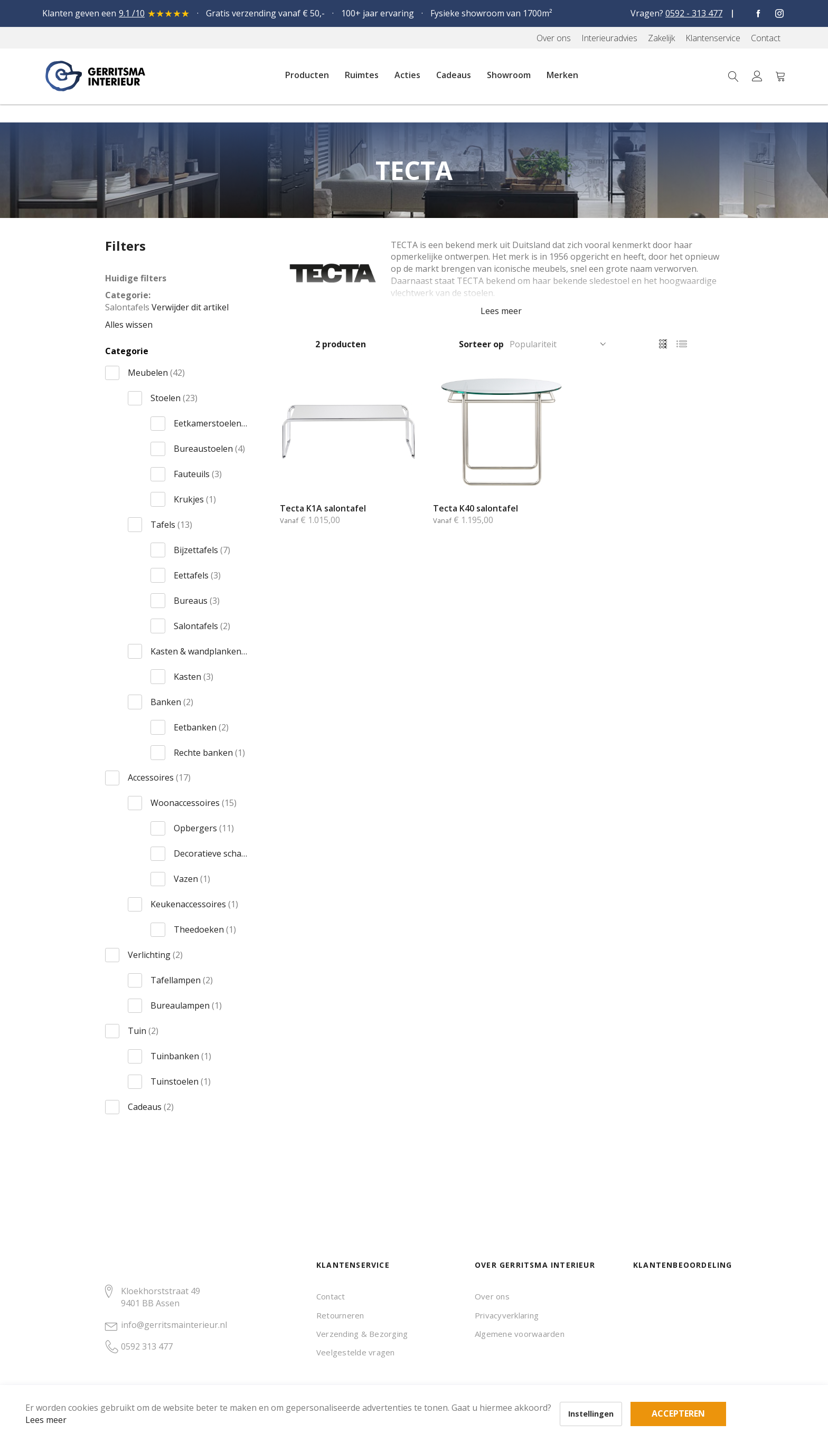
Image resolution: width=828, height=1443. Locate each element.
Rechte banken (209, 752)
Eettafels (197, 575)
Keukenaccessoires (194, 904)
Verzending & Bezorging (362, 1333)
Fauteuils (198, 474)
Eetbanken (201, 727)
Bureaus (197, 600)
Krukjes (195, 499)
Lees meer (62, 1403)
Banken (171, 702)
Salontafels (202, 626)
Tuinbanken (180, 1056)
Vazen (192, 879)
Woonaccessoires (193, 803)
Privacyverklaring (507, 1315)
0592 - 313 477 (693, 13)
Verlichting (155, 955)
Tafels (171, 524)
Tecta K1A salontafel (323, 508)
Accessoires (159, 777)
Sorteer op (481, 344)
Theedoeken (205, 929)
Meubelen (156, 372)
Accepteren (366, 1385)
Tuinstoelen (180, 1081)
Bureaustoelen (209, 448)
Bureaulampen (186, 1005)
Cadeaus (151, 1107)
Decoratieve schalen (211, 853)
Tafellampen (181, 980)
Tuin (143, 1031)
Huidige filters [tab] (135, 278)
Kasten (193, 676)
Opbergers (204, 828)
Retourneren (340, 1315)
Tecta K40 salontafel (475, 508)
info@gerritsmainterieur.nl (174, 1325)
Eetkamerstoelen (211, 423)
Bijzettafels (202, 550)
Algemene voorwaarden (519, 1333)
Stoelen (173, 398)
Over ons (492, 1296)
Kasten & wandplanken (198, 651)
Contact (330, 1296)
